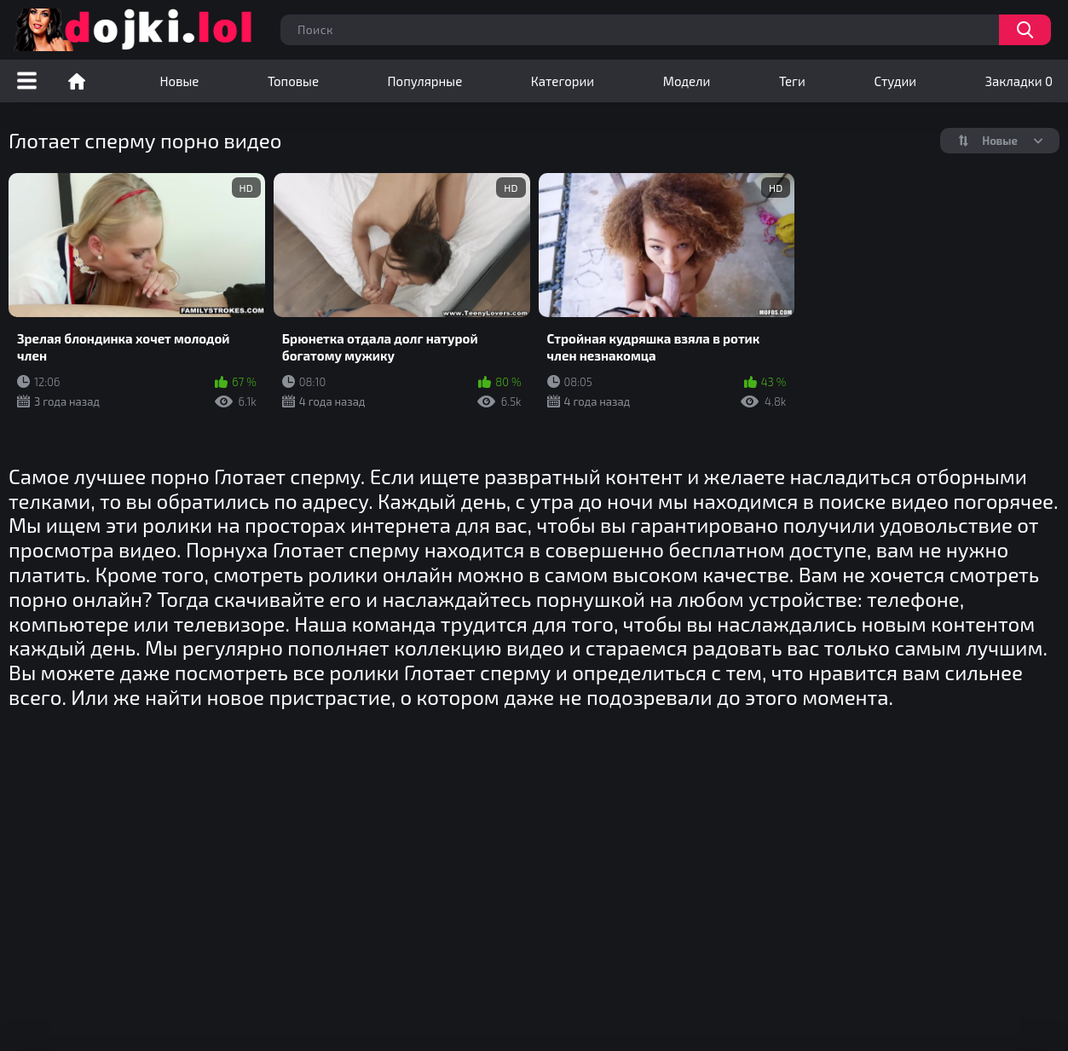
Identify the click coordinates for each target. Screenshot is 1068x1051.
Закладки (1019, 81)
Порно (76, 81)
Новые (179, 81)
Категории (562, 81)
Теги (792, 81)
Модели (687, 81)
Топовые (293, 81)
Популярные (425, 81)
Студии (895, 81)
